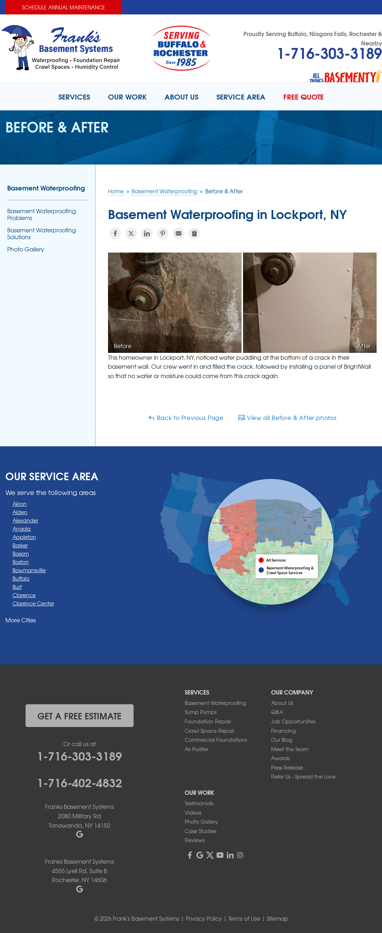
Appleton (24, 536)
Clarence (24, 595)
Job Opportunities (293, 721)
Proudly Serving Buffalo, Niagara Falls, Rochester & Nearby (312, 38)
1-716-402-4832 (79, 782)
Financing (283, 730)
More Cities (20, 620)
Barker (20, 545)
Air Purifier (196, 749)
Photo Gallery (25, 249)
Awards (280, 758)
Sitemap (277, 919)
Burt (17, 586)
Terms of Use (244, 919)
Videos (193, 812)
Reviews (195, 840)
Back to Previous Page (186, 417)
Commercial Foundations (216, 739)
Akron (20, 503)
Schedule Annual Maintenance (63, 7)
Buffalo (21, 578)
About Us (282, 702)
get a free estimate (79, 715)
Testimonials (199, 803)
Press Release (287, 767)
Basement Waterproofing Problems (41, 214)
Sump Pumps (200, 711)
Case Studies (200, 831)
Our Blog (281, 739)
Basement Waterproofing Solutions (41, 233)
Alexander (25, 520)
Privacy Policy (204, 919)
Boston (21, 561)
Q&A (277, 711)
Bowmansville (29, 570)
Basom (21, 553)
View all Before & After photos (287, 417)
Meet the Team (290, 749)
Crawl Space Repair (209, 730)
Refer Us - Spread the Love (303, 776)
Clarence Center (33, 603)
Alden (20, 512)
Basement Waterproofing (46, 188)
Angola (22, 528)
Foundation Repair (208, 721)
